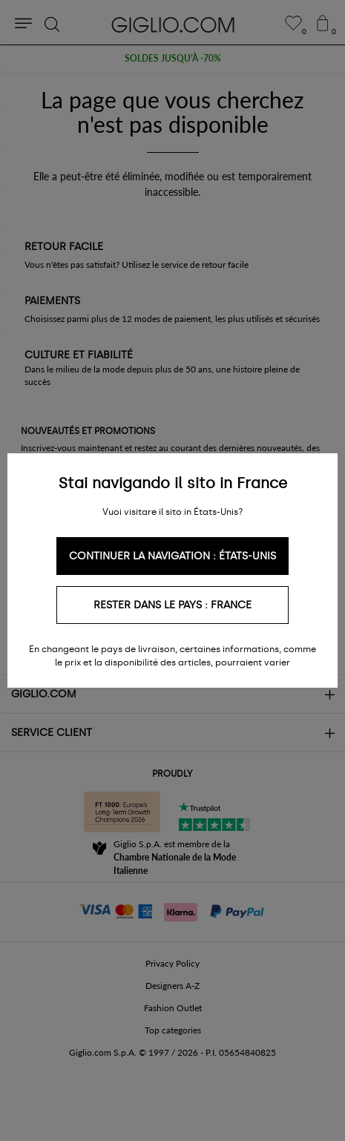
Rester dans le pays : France (172, 605)
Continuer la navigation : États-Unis (172, 556)
